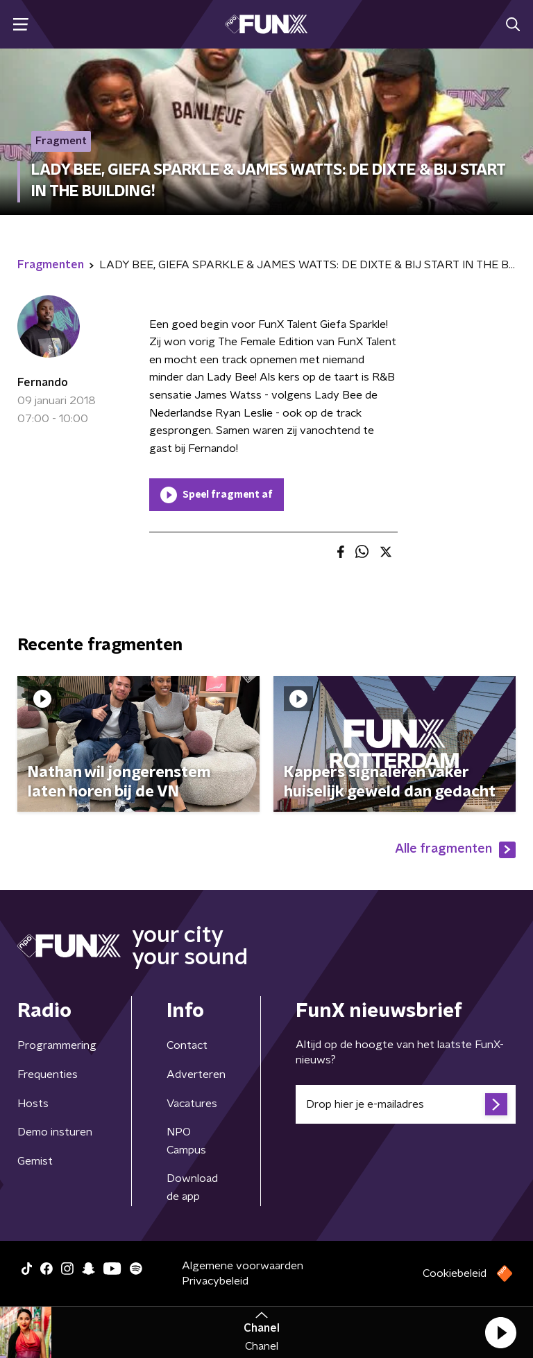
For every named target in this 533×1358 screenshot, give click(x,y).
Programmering (56, 1045)
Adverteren (196, 1074)
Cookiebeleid (455, 1273)
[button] (500, 1332)
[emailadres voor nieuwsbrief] (406, 1104)
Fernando (42, 382)
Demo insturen (54, 1132)
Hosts (33, 1103)
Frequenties (47, 1074)
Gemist (35, 1161)
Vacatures (192, 1103)
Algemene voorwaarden (242, 1265)
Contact (187, 1045)
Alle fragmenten (455, 850)
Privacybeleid (215, 1281)
